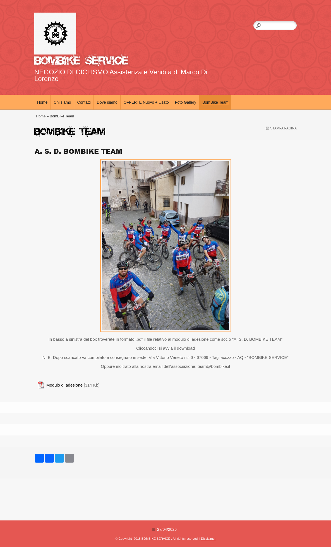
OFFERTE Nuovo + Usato (146, 102)
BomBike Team (215, 102)
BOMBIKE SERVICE (81, 59)
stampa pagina (283, 128)
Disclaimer (208, 538)
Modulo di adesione (64, 385)
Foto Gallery (185, 102)
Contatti (84, 102)
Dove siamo (107, 102)
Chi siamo (62, 102)
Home (42, 102)
